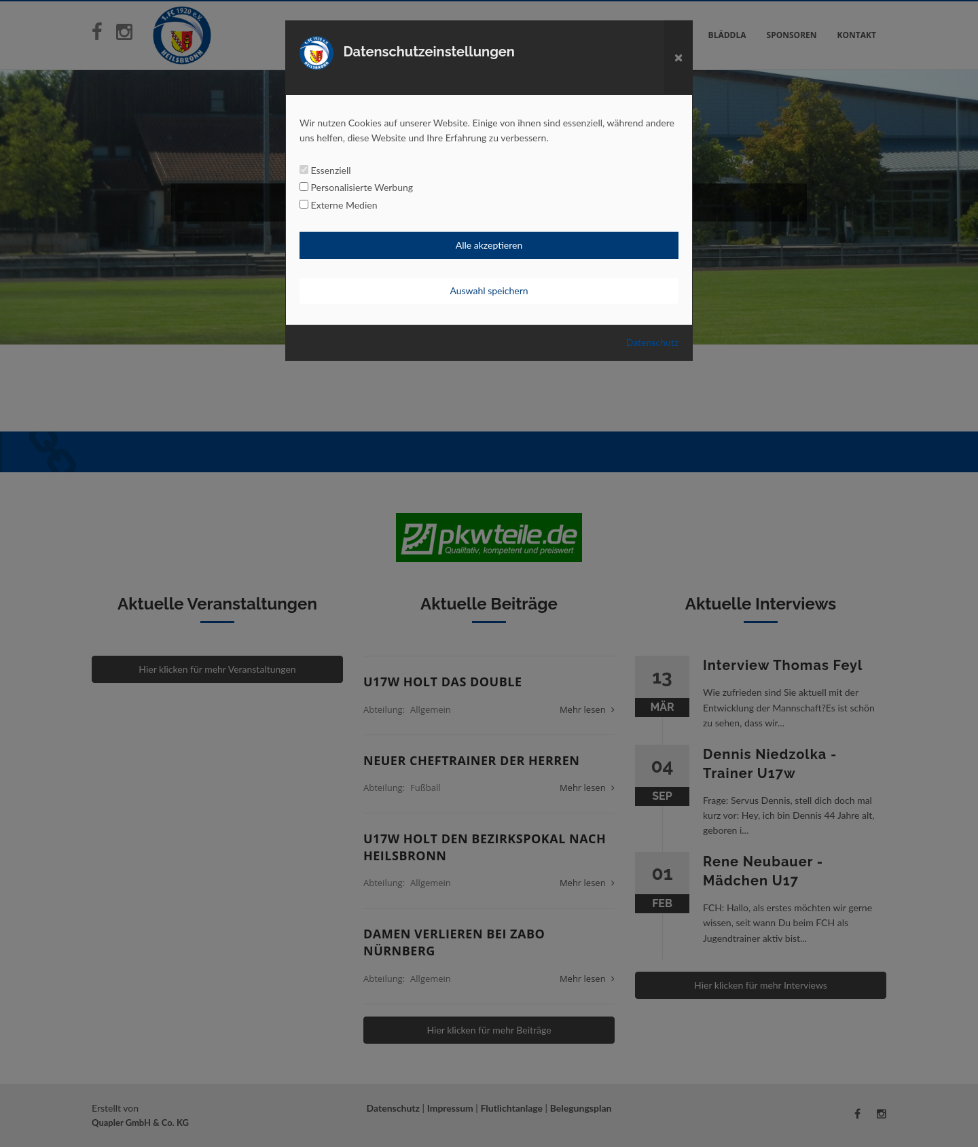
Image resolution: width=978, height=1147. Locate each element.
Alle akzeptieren (489, 245)
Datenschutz (652, 342)
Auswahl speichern (489, 290)
